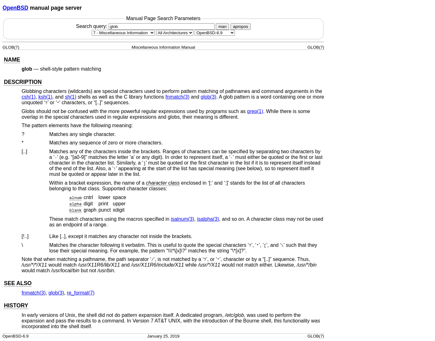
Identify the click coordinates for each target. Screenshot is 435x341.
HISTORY (16, 305)
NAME (12, 60)
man (222, 26)
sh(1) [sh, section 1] (70, 97)
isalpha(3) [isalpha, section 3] (208, 219)
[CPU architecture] (174, 33)
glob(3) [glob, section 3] (208, 97)
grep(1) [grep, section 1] (255, 111)
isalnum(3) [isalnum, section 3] (182, 219)
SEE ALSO (17, 283)
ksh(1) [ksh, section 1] (45, 97)
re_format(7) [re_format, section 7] (81, 292)
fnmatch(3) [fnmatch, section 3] (177, 97)
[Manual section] (123, 33)
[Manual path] (215, 33)
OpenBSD (15, 8)
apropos (240, 26)
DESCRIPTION (22, 82)
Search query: (146, 26)
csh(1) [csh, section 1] (28, 97)
